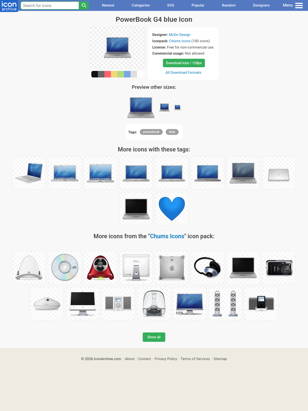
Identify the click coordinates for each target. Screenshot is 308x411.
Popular (198, 5)
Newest (108, 5)
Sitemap (220, 359)
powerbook (151, 132)
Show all (154, 337)
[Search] (84, 5)
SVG (170, 5)
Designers (261, 5)
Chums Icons (180, 41)
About (130, 359)
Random (229, 5)
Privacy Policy (166, 359)
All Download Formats (183, 72)
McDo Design (180, 34)
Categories (141, 5)
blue (172, 132)
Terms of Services (195, 359)
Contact (144, 359)
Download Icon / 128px (184, 63)
